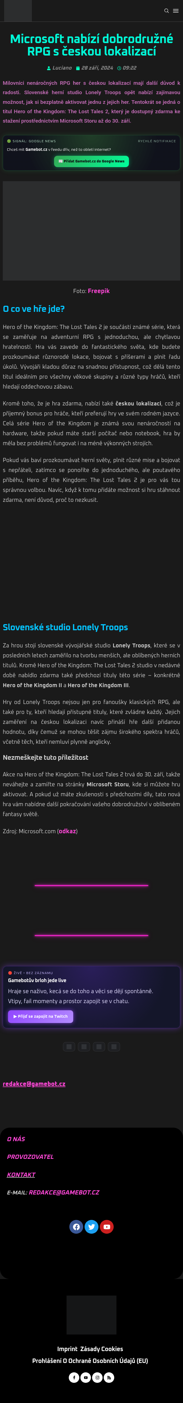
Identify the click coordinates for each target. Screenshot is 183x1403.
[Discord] (69, 1046)
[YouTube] (84, 1046)
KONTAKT (21, 1175)
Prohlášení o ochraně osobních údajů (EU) (90, 1361)
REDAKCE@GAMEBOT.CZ (63, 1193)
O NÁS (16, 1139)
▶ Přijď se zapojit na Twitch (41, 1016)
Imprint (67, 1349)
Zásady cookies (101, 1349)
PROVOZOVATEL (30, 1157)
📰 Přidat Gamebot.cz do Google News (91, 161)
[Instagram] (99, 1046)
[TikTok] (114, 1046)
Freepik (99, 291)
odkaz (67, 832)
